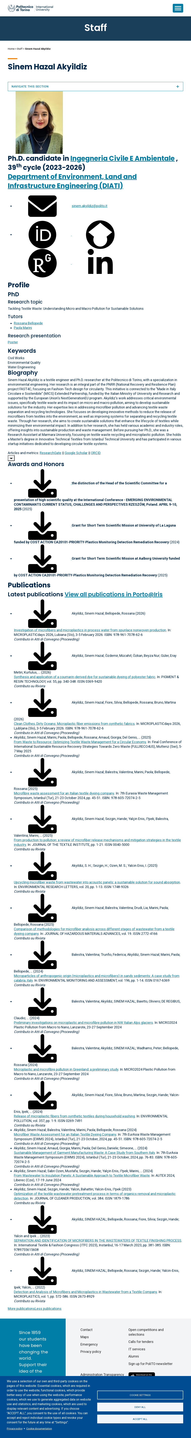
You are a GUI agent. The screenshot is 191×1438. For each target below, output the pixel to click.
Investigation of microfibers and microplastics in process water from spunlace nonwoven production (90, 630)
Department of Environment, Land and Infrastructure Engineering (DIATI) (72, 181)
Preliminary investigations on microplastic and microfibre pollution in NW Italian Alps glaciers (83, 1023)
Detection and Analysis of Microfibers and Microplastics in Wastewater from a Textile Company (85, 1292)
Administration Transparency (102, 1375)
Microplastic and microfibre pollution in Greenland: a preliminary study (66, 1069)
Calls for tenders (141, 1342)
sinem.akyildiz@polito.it (89, 206)
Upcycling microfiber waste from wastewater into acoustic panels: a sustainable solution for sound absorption (97, 882)
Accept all (140, 1419)
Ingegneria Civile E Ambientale (122, 158)
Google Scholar (76, 453)
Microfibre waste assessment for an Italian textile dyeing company (64, 793)
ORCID (96, 453)
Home (11, 48)
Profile (18, 285)
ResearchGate (50, 453)
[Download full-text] (42, 613)
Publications (29, 585)
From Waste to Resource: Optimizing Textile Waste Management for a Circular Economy (80, 742)
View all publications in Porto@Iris (114, 594)
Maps (84, 1337)
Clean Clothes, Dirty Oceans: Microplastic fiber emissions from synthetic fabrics (74, 724)
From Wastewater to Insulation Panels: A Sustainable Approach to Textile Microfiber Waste (82, 1175)
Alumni (133, 1356)
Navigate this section (95, 86)
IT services (136, 1349)
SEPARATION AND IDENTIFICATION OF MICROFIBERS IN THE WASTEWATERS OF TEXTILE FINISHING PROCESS (97, 1241)
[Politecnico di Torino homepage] (30, 8)
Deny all (140, 1407)
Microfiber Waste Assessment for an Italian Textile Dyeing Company (65, 1134)
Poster (13, 342)
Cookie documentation (39, 1428)
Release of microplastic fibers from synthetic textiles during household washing (74, 1116)
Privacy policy (14, 1428)
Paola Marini (23, 328)
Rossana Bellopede (28, 323)
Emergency (89, 1344)
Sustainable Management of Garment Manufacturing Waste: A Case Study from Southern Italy (84, 1153)
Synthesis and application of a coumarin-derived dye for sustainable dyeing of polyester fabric (84, 677)
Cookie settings (140, 1394)
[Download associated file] (43, 483)
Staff (19, 48)
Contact (86, 1330)
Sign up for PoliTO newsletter (150, 1364)
